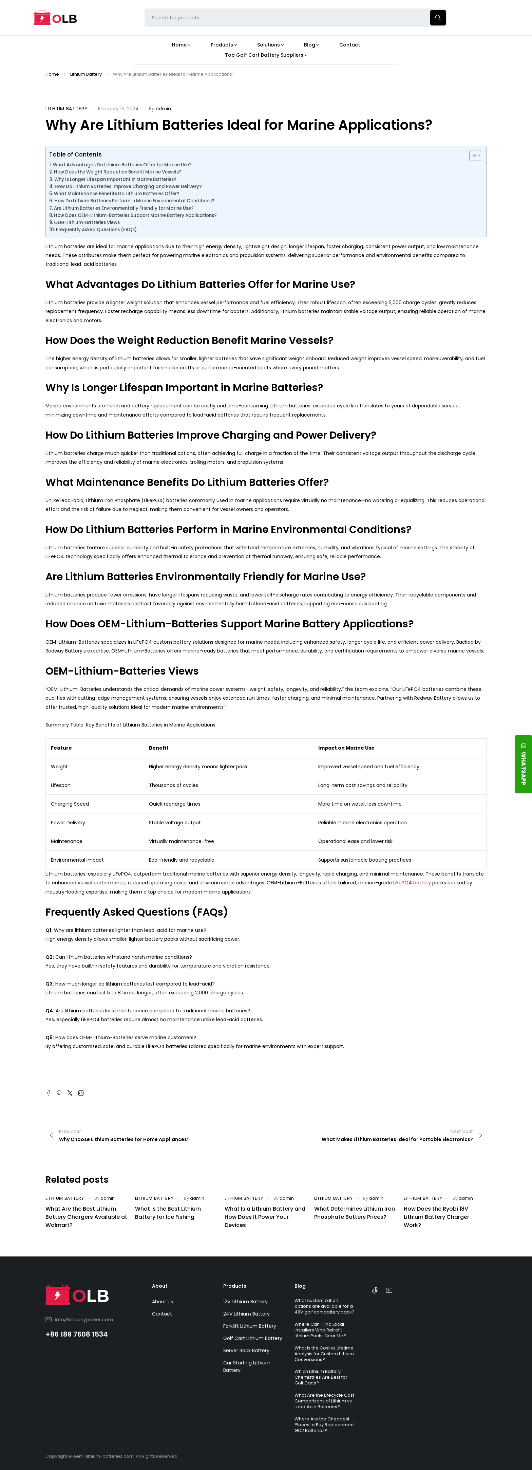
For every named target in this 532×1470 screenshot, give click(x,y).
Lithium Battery (86, 74)
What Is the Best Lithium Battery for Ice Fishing (168, 1213)
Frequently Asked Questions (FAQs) (96, 229)
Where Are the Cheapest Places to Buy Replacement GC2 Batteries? (324, 1425)
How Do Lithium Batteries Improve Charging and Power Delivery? (128, 186)
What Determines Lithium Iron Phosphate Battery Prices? (354, 1213)
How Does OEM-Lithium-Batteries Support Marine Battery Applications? (135, 215)
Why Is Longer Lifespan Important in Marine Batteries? (115, 179)
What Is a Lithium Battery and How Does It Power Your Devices (265, 1217)
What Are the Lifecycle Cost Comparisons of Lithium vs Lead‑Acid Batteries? (324, 1401)
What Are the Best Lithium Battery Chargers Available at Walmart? (86, 1217)
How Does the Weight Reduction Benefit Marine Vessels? (118, 172)
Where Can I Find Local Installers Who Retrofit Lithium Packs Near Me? (320, 1330)
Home (52, 74)
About (160, 1286)
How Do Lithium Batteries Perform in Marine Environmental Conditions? (134, 201)
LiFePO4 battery (412, 882)
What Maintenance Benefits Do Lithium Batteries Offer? (116, 193)
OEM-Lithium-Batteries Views (87, 222)
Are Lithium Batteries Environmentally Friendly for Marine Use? (124, 208)
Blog (300, 1286)
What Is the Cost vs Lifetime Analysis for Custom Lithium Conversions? (324, 1354)
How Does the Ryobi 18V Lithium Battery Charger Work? (436, 1217)
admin (163, 108)
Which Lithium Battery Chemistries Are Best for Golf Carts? (320, 1377)
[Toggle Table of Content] (471, 155)
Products (234, 1286)
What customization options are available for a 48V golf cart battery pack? (324, 1306)
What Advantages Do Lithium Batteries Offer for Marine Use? (122, 165)
